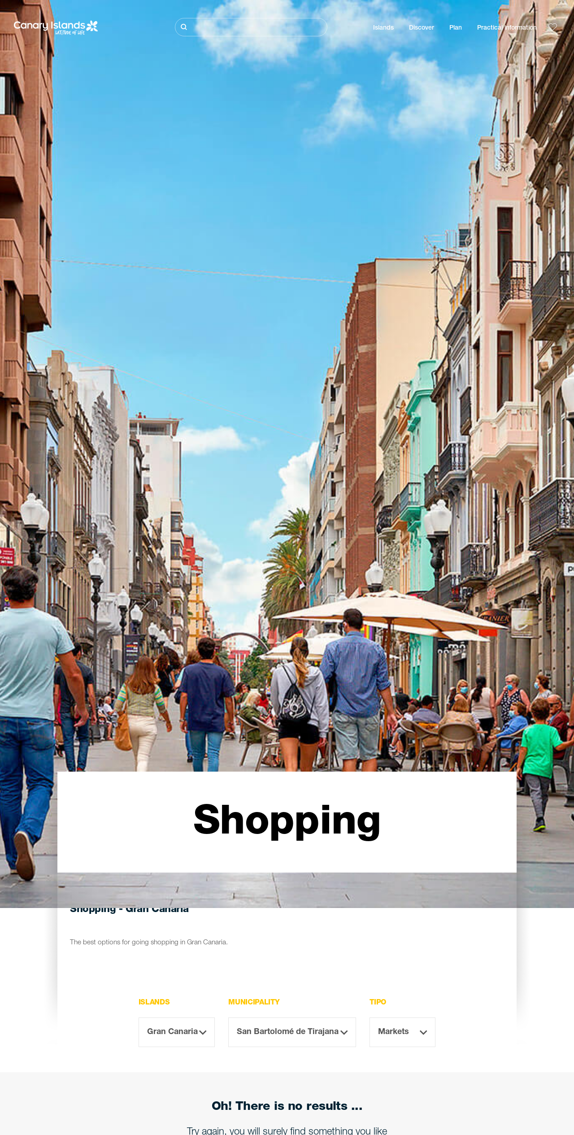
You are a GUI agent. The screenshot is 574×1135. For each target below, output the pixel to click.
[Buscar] (251, 27)
